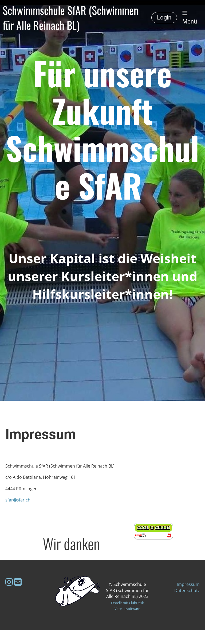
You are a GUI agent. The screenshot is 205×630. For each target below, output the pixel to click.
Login (164, 17)
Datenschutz (187, 590)
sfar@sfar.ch (17, 500)
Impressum (188, 584)
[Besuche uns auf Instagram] (9, 582)
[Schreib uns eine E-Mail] (18, 582)
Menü (189, 17)
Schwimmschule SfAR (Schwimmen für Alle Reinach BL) (71, 18)
